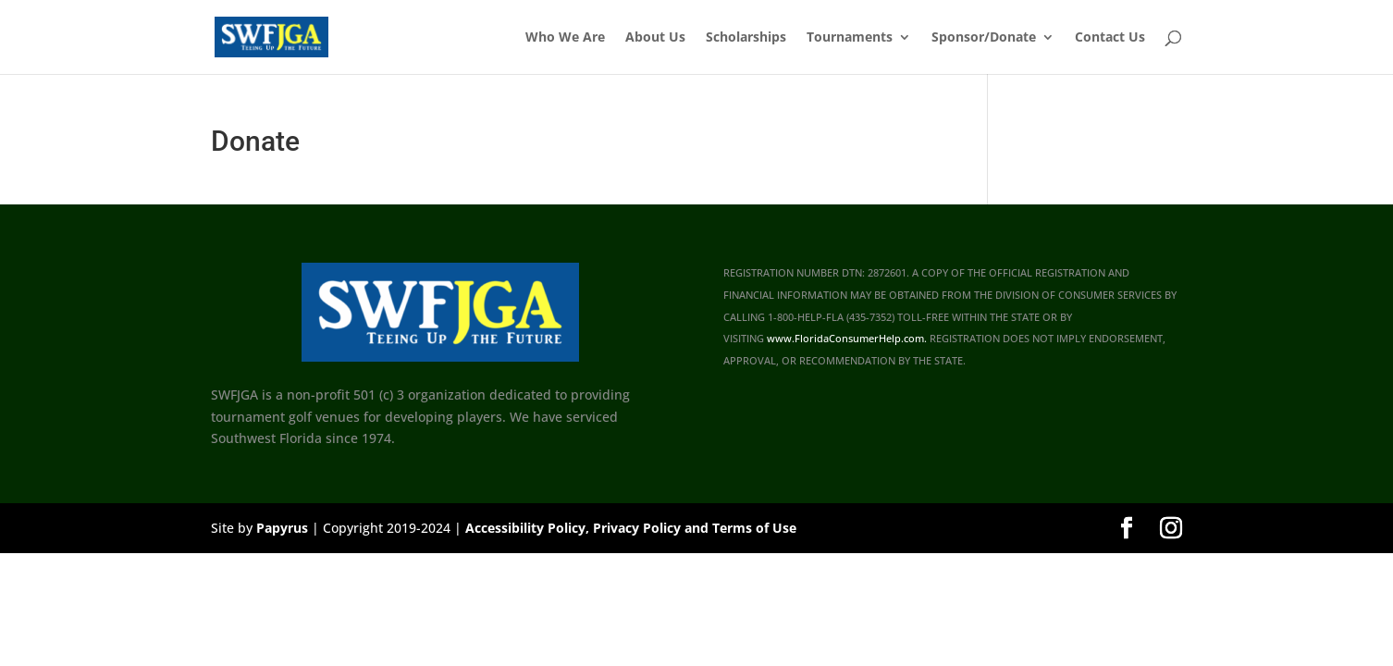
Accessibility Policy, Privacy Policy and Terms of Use (630, 527)
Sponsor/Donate (983, 38)
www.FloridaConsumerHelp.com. (847, 338)
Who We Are (565, 38)
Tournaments (850, 38)
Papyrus (282, 527)
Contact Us (1110, 38)
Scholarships (746, 38)
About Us (655, 38)
